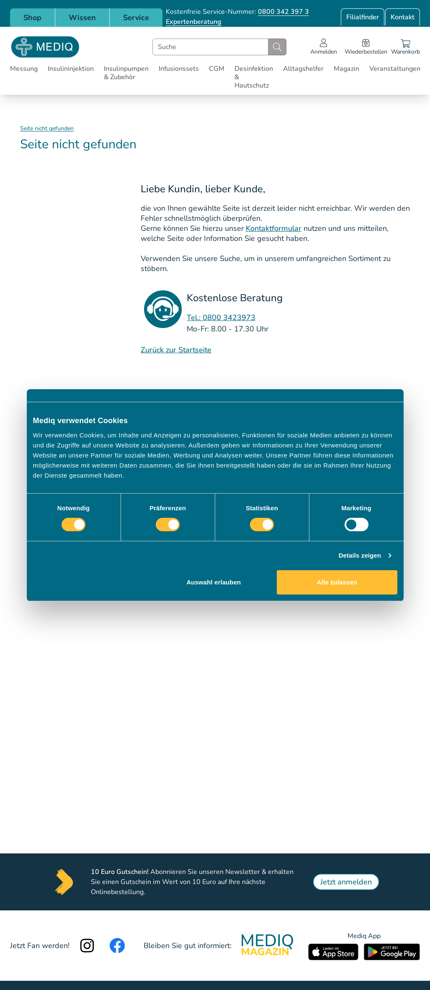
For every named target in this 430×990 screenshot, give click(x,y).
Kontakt (403, 17)
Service (136, 18)
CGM (216, 68)
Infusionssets (179, 68)
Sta (183, 350)
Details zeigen (360, 555)
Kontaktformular (273, 228)
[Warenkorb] (405, 47)
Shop (32, 18)
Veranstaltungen (394, 68)
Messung (24, 68)
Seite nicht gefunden (47, 128)
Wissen (82, 18)
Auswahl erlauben (213, 582)
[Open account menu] (323, 47)
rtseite (200, 350)
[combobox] (219, 47)
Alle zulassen (337, 582)
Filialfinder (362, 17)
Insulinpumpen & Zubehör (126, 73)
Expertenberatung (193, 21)
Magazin (346, 68)
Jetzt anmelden (346, 882)
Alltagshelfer (303, 68)
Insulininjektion (71, 68)
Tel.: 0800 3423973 (221, 318)
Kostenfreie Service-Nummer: (237, 11)
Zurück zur (158, 350)
